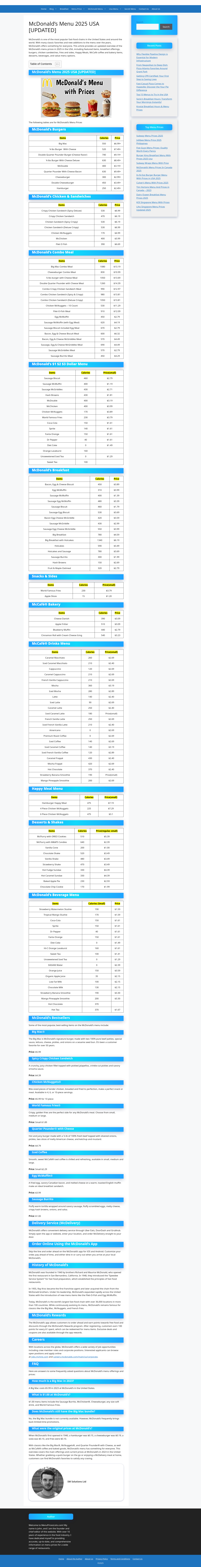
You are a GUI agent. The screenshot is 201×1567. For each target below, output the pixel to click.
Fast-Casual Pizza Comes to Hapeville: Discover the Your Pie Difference (152, 87)
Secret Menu (130, 9)
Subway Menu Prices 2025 (149, 135)
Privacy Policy (102, 1559)
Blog (53, 9)
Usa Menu (116, 9)
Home (44, 9)
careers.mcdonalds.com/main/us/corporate (75, 1356)
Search (139, 22)
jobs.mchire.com (39, 1356)
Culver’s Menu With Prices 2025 (152, 182)
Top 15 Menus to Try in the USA (152, 94)
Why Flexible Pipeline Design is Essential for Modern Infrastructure (152, 57)
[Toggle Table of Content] (56, 64)
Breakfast (64, 9)
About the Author (74, 1559)
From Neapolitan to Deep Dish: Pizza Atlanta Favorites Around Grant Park (152, 68)
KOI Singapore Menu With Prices (153, 202)
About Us (156, 9)
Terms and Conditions (120, 1559)
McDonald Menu (98, 9)
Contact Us (144, 9)
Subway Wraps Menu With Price (152, 163)
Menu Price (79, 9)
